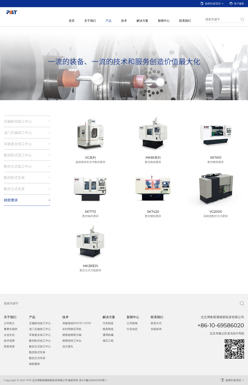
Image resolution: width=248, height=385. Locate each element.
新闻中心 (164, 20)
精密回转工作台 (71, 340)
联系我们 (185, 20)
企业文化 (9, 335)
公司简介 (9, 323)
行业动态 (132, 329)
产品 (108, 20)
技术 (124, 20)
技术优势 (9, 340)
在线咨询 (156, 329)
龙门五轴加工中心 (18, 133)
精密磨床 (11, 200)
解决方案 (142, 20)
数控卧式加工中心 (18, 155)
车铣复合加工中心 (18, 144)
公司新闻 (132, 323)
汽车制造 (108, 323)
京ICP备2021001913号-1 (93, 380)
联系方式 (156, 323)
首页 (72, 20)
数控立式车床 (14, 189)
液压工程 (108, 340)
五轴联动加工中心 (18, 121)
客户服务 (239, 3)
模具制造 (108, 329)
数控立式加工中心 (18, 166)
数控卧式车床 (14, 178)
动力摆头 (67, 346)
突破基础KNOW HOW (76, 323)
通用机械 (108, 335)
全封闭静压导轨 (71, 329)
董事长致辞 (10, 329)
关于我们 (90, 20)
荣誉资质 (9, 346)
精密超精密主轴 (71, 335)
